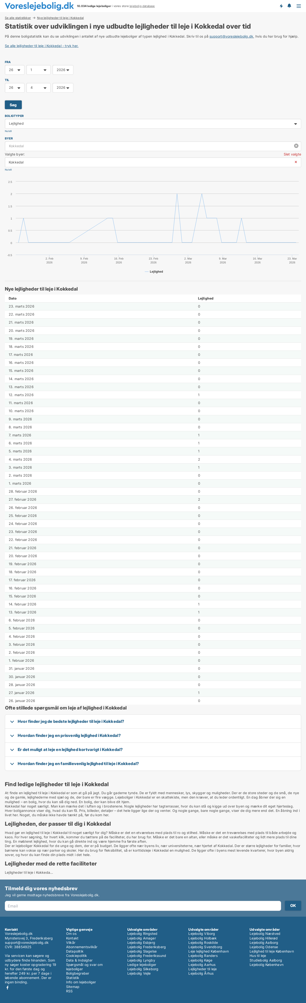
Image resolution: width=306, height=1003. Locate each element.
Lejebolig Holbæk (202, 938)
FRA (8, 62)
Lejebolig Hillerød (264, 938)
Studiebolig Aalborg (266, 960)
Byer (9, 138)
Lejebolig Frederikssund (146, 956)
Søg (13, 105)
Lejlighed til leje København (272, 951)
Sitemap (72, 987)
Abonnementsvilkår (81, 947)
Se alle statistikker (18, 17)
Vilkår (70, 942)
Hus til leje (258, 956)
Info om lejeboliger (81, 982)
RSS (69, 991)
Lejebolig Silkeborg (143, 969)
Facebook (7, 988)
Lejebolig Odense (264, 947)
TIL (7, 80)
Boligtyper (14, 116)
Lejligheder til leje (202, 969)
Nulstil (8, 131)
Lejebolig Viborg (201, 933)
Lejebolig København (266, 964)
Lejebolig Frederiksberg (146, 947)
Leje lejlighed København (208, 951)
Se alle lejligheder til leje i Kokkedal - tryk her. (41, 46)
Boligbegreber (77, 973)
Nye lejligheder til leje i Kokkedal (60, 17)
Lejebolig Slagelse (142, 951)
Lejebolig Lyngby (141, 960)
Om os (71, 933)
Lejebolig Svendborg (205, 947)
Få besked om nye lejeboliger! (281, 6)
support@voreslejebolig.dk (231, 36)
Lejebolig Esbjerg (141, 942)
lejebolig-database (142, 6)
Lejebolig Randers (202, 956)
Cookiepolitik (76, 956)
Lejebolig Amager (141, 938)
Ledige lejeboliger (141, 964)
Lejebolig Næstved (265, 933)
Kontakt (72, 938)
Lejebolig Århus (201, 973)
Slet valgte (292, 154)
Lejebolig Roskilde (203, 942)
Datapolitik (75, 951)
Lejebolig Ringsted (142, 933)
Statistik (72, 978)
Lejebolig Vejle (139, 973)
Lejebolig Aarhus (201, 964)
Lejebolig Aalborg (264, 942)
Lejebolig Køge (200, 960)
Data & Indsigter (79, 960)
